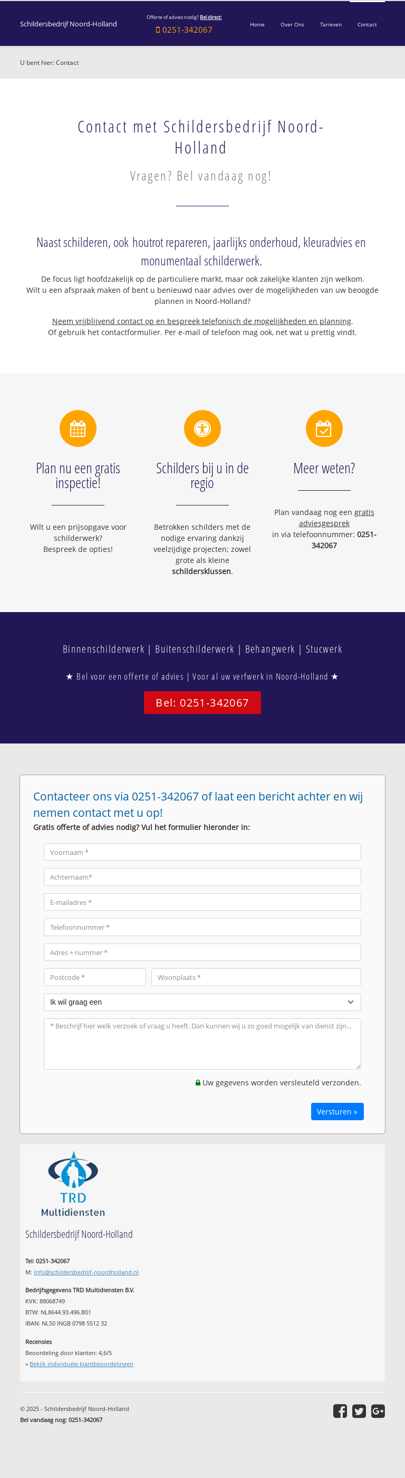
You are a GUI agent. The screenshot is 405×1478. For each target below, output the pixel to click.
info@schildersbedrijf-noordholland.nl (86, 1272)
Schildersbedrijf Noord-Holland (68, 24)
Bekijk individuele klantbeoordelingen (81, 1364)
